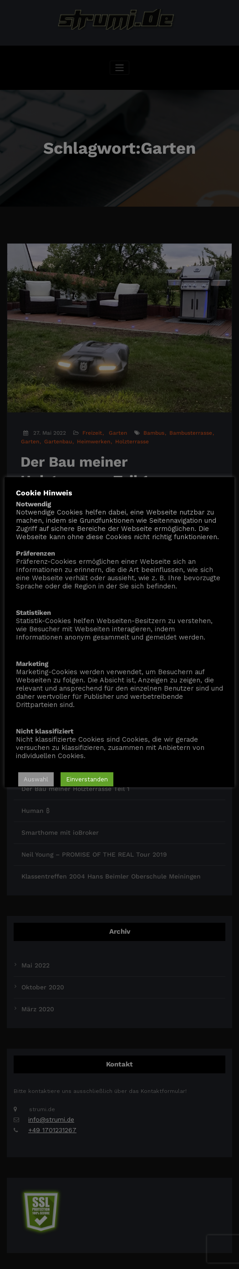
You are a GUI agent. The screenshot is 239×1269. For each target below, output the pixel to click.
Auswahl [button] (36, 779)
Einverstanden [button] (87, 779)
